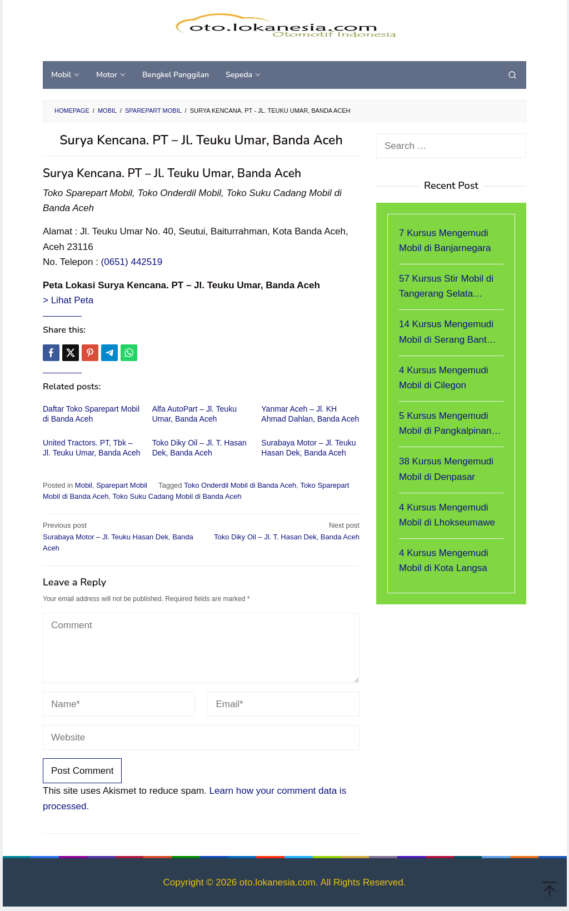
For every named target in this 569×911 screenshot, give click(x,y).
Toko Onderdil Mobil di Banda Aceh (240, 485)
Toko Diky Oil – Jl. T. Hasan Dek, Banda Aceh (283, 530)
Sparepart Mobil (121, 485)
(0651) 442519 (132, 262)
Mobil (83, 485)
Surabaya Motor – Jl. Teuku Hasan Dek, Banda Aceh (119, 536)
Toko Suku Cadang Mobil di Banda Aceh (177, 496)
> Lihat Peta (68, 300)
